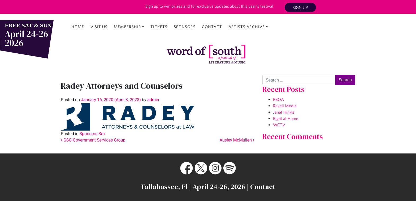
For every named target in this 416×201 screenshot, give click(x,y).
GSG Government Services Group (93, 140)
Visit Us (98, 26)
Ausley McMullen (237, 140)
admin (152, 99)
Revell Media (285, 105)
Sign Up (300, 7)
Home (77, 26)
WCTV (279, 124)
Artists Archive (246, 26)
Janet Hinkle (283, 112)
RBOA (278, 99)
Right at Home (285, 118)
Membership (127, 26)
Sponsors (185, 26)
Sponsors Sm (92, 133)
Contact (212, 26)
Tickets (158, 26)
